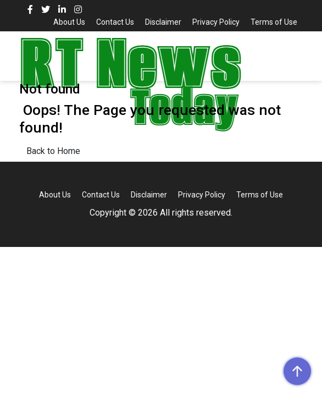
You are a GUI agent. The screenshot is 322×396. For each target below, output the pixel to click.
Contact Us (115, 22)
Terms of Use (274, 22)
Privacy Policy (216, 22)
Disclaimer (163, 22)
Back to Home (53, 151)
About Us (69, 22)
